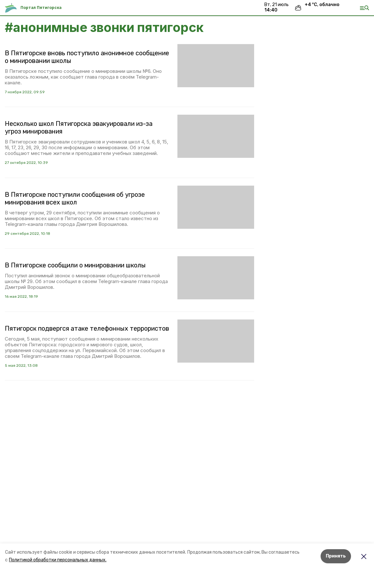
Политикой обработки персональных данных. (57, 560)
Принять (336, 556)
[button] (215, 65)
